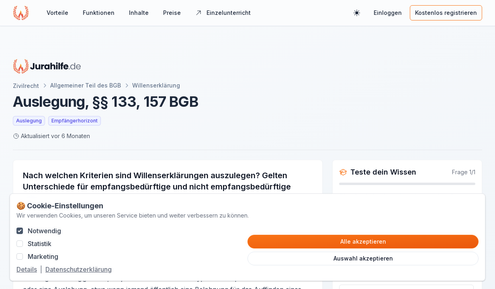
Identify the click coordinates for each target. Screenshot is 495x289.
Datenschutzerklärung (78, 269)
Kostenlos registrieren (446, 12)
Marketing (43, 256)
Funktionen (99, 12)
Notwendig (44, 231)
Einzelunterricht (223, 12)
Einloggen (388, 12)
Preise (172, 12)
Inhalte (139, 12)
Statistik (39, 244)
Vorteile (57, 12)
